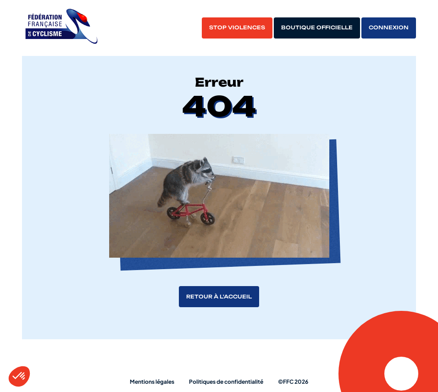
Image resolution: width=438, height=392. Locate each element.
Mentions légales (152, 381)
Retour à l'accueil (219, 296)
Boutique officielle (317, 27)
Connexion (389, 27)
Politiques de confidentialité (226, 381)
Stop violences (237, 27)
